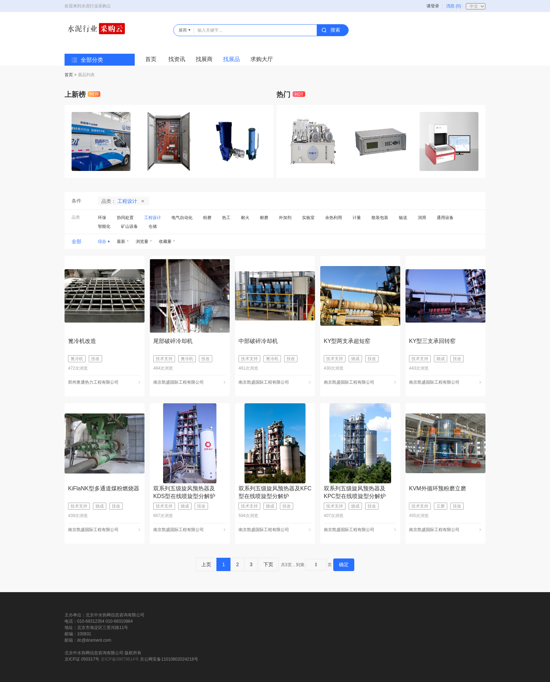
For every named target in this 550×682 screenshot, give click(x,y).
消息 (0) (453, 6)
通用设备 (445, 217)
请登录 (433, 6)
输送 (403, 217)
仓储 (152, 226)
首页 (150, 59)
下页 (268, 564)
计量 (357, 217)
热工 (226, 217)
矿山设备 (129, 226)
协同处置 (125, 217)
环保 (102, 217)
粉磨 (207, 217)
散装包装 (379, 217)
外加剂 (285, 217)
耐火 (245, 217)
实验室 (308, 217)
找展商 (204, 59)
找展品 (231, 59)
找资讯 (176, 59)
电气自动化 (182, 217)
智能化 (104, 226)
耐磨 (264, 217)
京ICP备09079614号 (120, 659)
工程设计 (152, 217)
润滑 (422, 217)
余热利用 (333, 217)
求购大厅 (261, 59)
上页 (206, 564)
